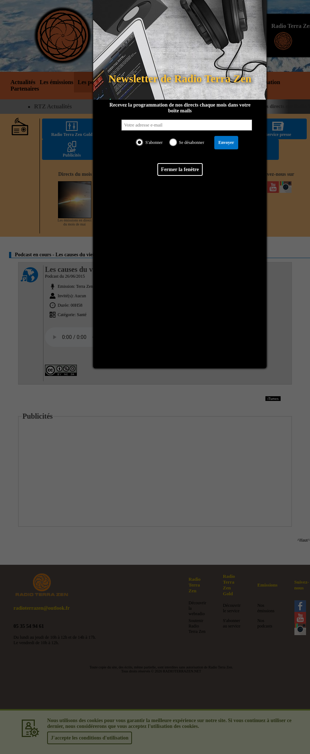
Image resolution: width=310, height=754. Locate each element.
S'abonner (153, 142)
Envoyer (225, 142)
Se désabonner (191, 142)
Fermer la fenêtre (179, 169)
